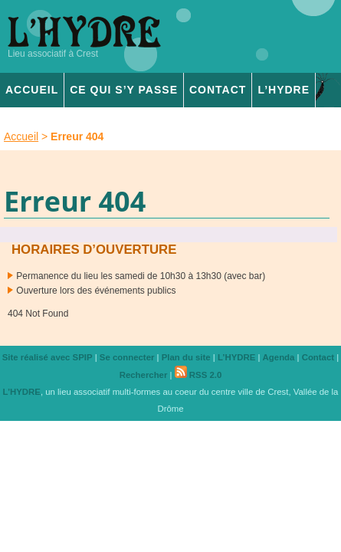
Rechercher (144, 375)
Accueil (31, 90)
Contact (217, 90)
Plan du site (186, 357)
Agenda (279, 357)
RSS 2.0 (198, 375)
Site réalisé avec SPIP (47, 357)
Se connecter (127, 357)
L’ (283, 90)
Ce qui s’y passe (124, 90)
